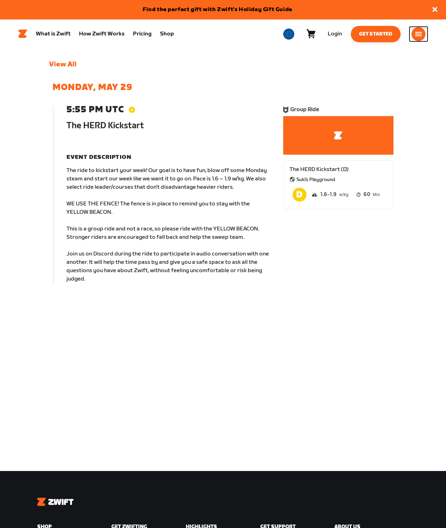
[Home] (23, 35)
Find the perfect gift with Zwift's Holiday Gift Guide (217, 9)
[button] (435, 10)
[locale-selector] (288, 35)
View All (63, 66)
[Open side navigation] (418, 35)
